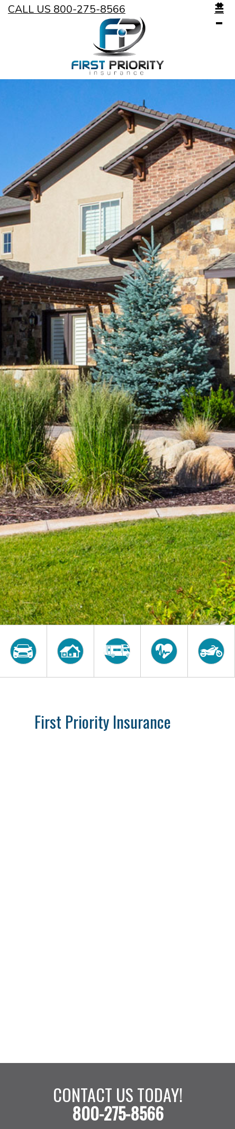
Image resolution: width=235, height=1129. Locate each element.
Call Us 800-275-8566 (66, 9)
